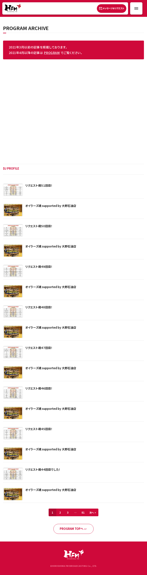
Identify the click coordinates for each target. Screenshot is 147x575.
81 (83, 512)
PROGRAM (52, 52)
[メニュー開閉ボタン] (136, 8)
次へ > (92, 512)
